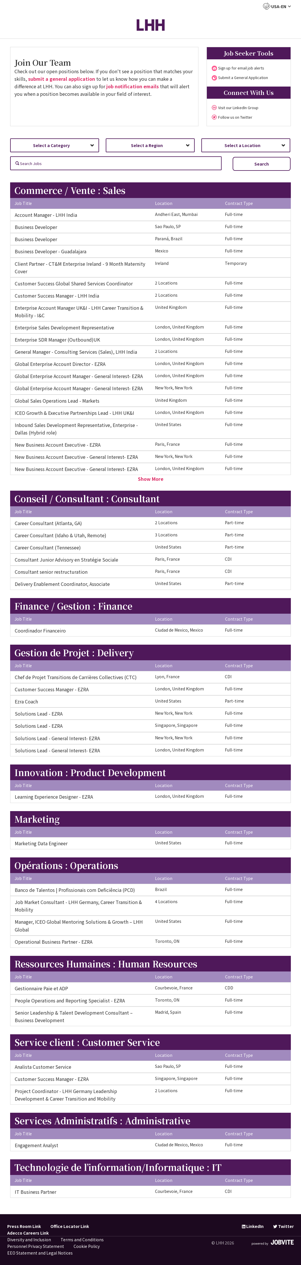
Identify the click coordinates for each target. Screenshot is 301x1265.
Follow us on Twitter (235, 117)
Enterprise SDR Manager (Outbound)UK (57, 339)
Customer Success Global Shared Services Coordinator (74, 283)
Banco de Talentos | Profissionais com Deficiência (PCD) (75, 889)
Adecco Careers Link (28, 1233)
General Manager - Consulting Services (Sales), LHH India (76, 351)
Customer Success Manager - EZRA (52, 689)
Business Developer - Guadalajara (50, 251)
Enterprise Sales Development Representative (64, 327)
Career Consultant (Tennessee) (48, 547)
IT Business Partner (35, 1191)
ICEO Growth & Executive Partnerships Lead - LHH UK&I (74, 412)
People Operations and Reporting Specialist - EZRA (70, 1000)
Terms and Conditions (82, 1239)
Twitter (283, 1226)
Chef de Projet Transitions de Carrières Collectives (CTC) (76, 677)
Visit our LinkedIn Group (238, 107)
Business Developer (36, 226)
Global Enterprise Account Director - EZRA (60, 363)
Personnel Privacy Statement (35, 1246)
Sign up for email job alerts (241, 68)
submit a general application (61, 78)
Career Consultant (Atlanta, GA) (48, 523)
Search (261, 164)
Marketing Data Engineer (41, 843)
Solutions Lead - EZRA (39, 713)
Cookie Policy (87, 1246)
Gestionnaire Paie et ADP (41, 988)
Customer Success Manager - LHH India (57, 295)
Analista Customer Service (43, 1066)
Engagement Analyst (36, 1145)
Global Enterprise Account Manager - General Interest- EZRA (79, 376)
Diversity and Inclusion (29, 1239)
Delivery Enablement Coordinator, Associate (62, 583)
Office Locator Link (69, 1226)
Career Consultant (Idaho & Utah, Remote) (60, 535)
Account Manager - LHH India (46, 214)
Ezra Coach (26, 701)
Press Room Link (24, 1226)
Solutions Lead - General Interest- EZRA (57, 738)
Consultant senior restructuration (51, 571)
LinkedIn (253, 1226)
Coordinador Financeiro (40, 630)
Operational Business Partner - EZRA (53, 941)
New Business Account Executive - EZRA (58, 444)
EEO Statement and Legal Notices (40, 1253)
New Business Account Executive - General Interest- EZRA (76, 456)
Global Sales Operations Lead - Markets (57, 400)
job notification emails (132, 86)
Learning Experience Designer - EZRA (54, 796)
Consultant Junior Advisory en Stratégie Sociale (66, 559)
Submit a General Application (243, 77)
